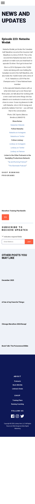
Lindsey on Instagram (17, 144)
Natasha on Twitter (18, 136)
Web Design (16, 426)
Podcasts (17, 381)
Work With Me (17, 385)
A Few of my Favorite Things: (13, 302)
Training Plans (18, 400)
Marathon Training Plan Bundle (14, 211)
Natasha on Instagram (17, 133)
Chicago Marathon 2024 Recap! (14, 324)
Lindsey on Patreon (17, 151)
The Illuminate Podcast (17, 166)
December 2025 (8, 280)
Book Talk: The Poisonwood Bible (15, 346)
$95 (5, 217)
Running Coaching (17, 404)
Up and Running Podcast (17, 162)
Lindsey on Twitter (17, 148)
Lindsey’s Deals (17, 389)
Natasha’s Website (17, 125)
